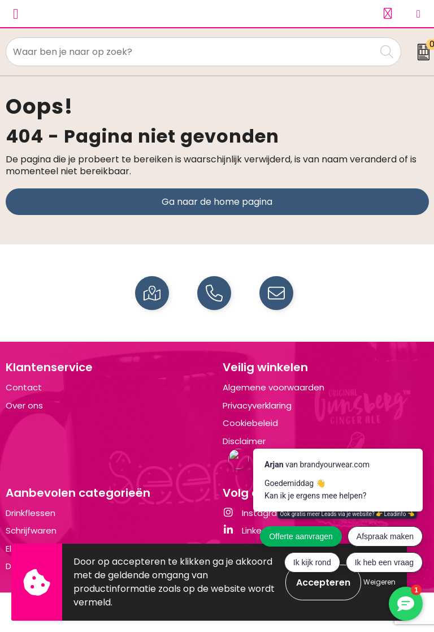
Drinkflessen (30, 513)
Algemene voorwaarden (273, 387)
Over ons (24, 405)
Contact (24, 387)
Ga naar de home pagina (217, 201)
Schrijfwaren (31, 530)
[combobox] (191, 51)
